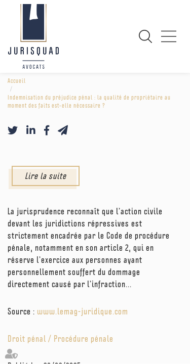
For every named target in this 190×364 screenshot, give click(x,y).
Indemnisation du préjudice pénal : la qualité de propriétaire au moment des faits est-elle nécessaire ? (89, 102)
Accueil (17, 80)
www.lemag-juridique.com (82, 311)
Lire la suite (45, 175)
